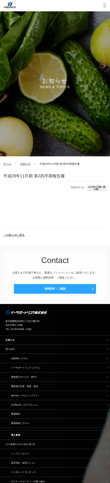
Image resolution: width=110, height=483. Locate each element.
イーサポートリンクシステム (25, 367)
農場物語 (15, 414)
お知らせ (25, 163)
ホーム (7, 163)
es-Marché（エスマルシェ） (25, 404)
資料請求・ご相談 (55, 288)
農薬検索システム (20, 423)
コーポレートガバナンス (23, 472)
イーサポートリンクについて (20, 444)
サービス (10, 349)
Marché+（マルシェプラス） (25, 395)
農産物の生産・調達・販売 (24, 386)
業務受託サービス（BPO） (24, 377)
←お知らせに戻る (14, 234)
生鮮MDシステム (19, 358)
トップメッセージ (20, 453)
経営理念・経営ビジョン (23, 463)
